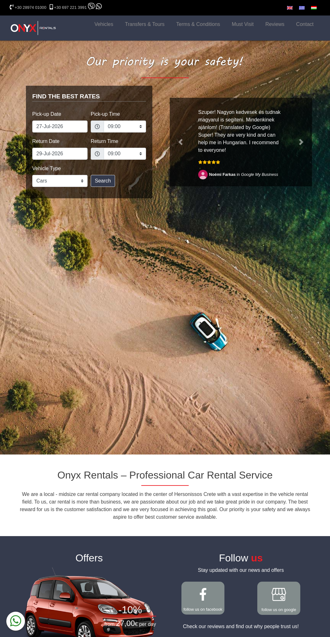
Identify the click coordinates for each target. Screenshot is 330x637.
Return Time (104, 141)
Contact (305, 24)
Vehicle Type (46, 168)
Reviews (274, 24)
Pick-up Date (46, 114)
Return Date (45, 141)
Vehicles (104, 24)
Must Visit (243, 24)
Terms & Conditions (198, 24)
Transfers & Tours (144, 24)
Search (103, 180)
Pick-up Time (105, 114)
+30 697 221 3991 (70, 7)
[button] (180, 142)
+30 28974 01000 (30, 7)
